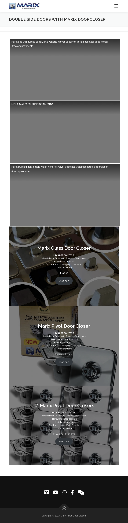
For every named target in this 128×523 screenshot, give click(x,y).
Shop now (64, 280)
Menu (116, 5)
